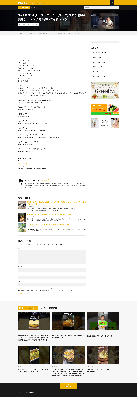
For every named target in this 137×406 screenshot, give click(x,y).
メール (20, 275)
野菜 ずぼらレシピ (99, 59)
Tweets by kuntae (23, 165)
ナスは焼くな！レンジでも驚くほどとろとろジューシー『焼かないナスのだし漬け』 (34, 376)
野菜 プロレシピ (32, 26)
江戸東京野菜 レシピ (99, 54)
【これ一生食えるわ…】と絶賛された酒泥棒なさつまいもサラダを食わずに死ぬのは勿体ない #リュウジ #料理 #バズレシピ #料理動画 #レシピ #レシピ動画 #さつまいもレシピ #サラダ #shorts (68, 380)
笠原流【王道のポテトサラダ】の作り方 (102, 338)
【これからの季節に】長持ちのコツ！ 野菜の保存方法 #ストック (48, 226)
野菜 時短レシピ (98, 73)
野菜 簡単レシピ (98, 78)
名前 (20, 268)
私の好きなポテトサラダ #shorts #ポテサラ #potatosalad (102, 376)
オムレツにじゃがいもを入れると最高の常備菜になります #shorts (68, 339)
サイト (20, 283)
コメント (20, 250)
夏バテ (33, 9)
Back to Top (68, 395)
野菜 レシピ (97, 68)
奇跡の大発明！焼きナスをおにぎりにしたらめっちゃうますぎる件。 (50, 216)
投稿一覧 (44, 182)
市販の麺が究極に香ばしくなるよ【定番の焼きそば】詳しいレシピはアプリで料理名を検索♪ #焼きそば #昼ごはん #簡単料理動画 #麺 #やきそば (34, 341)
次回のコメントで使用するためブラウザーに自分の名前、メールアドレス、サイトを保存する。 (45, 291)
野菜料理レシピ (33, 402)
